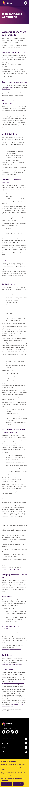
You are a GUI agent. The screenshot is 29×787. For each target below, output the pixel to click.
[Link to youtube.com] (8, 732)
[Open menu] (26, 3)
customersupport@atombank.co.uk (11, 569)
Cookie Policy (6, 89)
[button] (14, 739)
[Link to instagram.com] (12, 732)
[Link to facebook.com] (3, 732)
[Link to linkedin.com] (16, 732)
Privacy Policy (9, 87)
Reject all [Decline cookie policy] (18, 784)
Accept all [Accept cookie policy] (6, 784)
